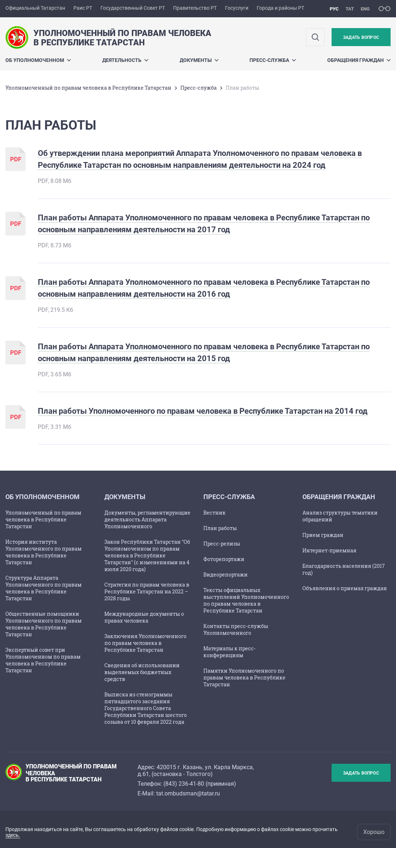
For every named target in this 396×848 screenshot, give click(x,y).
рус (334, 9)
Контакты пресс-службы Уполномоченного (235, 629)
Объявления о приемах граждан (344, 588)
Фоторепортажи (223, 559)
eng (365, 9)
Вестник (214, 512)
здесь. (12, 835)
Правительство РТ (195, 8)
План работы (220, 528)
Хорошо (373, 832)
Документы (199, 60)
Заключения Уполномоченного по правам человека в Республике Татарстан (145, 643)
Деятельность (125, 60)
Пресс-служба (272, 60)
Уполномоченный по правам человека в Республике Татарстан (88, 87)
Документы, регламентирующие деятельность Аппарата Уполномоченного (147, 519)
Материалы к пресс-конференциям (229, 652)
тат (350, 9)
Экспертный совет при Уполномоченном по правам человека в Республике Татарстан (43, 660)
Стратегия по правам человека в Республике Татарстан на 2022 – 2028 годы (146, 591)
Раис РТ (82, 8)
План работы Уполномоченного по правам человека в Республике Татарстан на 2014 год (203, 411)
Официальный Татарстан (35, 8)
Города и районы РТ (280, 8)
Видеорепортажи (225, 574)
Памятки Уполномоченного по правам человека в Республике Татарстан (244, 677)
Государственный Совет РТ (132, 8)
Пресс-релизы (221, 543)
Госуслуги (236, 8)
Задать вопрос (361, 37)
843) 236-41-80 (184, 783)
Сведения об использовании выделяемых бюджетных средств (142, 672)
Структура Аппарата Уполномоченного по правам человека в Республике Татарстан (43, 588)
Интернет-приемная (329, 550)
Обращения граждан (359, 60)
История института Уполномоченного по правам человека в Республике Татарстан (43, 552)
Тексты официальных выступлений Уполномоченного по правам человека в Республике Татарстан (246, 600)
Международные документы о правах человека (144, 617)
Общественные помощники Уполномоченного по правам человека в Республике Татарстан (43, 624)
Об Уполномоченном (38, 60)
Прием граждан (322, 534)
